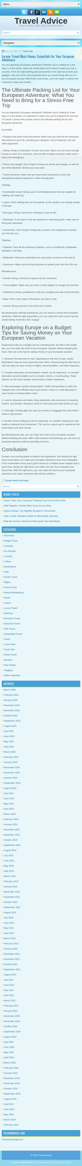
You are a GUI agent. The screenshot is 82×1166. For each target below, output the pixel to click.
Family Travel (10, 577)
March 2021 (10, 1000)
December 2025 (12, 705)
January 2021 (10, 1011)
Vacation (8, 660)
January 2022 (10, 948)
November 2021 (12, 959)
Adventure (9, 535)
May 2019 (9, 1114)
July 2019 (8, 1104)
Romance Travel (12, 618)
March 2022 (10, 938)
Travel (7, 639)
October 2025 (10, 715)
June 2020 (9, 1047)
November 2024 (12, 772)
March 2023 (10, 876)
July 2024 (8, 793)
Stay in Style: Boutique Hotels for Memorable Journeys (31, 516)
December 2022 (12, 891)
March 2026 (10, 689)
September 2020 (12, 1031)
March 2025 (10, 752)
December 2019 (12, 1078)
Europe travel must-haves (17, 480)
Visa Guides (10, 665)
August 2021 (10, 974)
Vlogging (8, 670)
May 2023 (9, 866)
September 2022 (12, 907)
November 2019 (12, 1083)
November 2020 (12, 1021)
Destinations (10, 566)
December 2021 (12, 954)
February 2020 (11, 1068)
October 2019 (10, 1088)
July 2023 (8, 855)
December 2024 (12, 767)
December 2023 (12, 829)
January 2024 (10, 824)
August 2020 (10, 1036)
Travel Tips (28, 51)
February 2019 (11, 1125)
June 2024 (9, 798)
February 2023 (11, 881)
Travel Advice (41, 20)
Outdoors (8, 613)
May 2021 (9, 990)
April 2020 (9, 1057)
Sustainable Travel (13, 634)
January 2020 (10, 1073)
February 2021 (11, 1005)
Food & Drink (10, 587)
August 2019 (10, 1099)
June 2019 (9, 1109)
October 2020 (10, 1026)
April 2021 (9, 995)
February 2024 (11, 819)
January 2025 (10, 762)
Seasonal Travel (12, 623)
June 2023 (9, 860)
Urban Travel (10, 654)
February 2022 (11, 943)
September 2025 (12, 720)
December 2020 (12, 1016)
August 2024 (10, 788)
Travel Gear (10, 644)
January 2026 (10, 700)
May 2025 (9, 741)
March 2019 (10, 1119)
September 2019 (12, 1093)
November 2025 (12, 710)
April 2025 (9, 746)
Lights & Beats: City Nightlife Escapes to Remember (30, 511)
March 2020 (10, 1062)
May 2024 (9, 803)
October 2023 (10, 840)
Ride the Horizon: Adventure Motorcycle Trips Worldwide (32, 521)
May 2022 (9, 928)
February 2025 (11, 757)
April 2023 (9, 871)
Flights (7, 582)
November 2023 (12, 834)
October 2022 (10, 902)
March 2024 (10, 814)
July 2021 (8, 979)
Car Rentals (10, 551)
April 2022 (9, 933)
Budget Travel (11, 540)
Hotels (7, 597)
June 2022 (9, 923)
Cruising (8, 556)
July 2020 (8, 1042)
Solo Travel (9, 628)
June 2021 (9, 985)
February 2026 (11, 695)
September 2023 (12, 845)
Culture (7, 561)
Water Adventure (12, 675)
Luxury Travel (10, 608)
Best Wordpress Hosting (60, 1162)
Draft (6, 571)
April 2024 (9, 809)
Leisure (7, 603)
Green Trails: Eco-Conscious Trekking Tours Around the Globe (35, 500)
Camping (8, 546)
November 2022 (12, 897)
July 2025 (8, 731)
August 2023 (10, 850)
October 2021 (10, 964)
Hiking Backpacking (13, 592)
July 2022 (8, 917)
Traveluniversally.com (12, 1139)
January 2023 (10, 886)
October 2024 (10, 777)
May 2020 (9, 1052)
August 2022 (10, 912)
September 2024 (12, 783)
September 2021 (12, 969)
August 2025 (10, 726)
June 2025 (9, 736)
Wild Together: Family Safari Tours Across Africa (27, 505)
